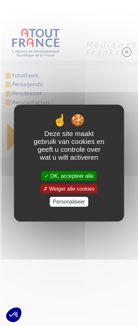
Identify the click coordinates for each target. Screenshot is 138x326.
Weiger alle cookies (69, 189)
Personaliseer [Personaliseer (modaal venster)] (69, 201)
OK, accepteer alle (68, 176)
